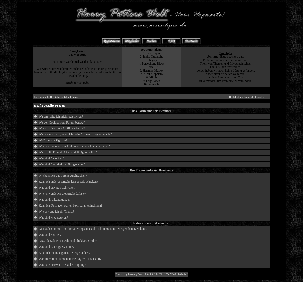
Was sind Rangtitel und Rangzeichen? (62, 164)
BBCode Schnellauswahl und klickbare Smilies (68, 240)
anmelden (250, 96)
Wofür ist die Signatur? (53, 140)
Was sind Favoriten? (51, 158)
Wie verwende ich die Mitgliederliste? (62, 193)
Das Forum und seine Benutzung (151, 170)
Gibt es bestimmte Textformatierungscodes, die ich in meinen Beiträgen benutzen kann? (93, 228)
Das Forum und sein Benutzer (151, 110)
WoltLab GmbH (179, 274)
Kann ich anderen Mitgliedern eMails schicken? (68, 181)
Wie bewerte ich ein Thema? (56, 211)
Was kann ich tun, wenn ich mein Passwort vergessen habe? (75, 134)
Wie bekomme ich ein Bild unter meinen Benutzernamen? (74, 146)
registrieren (262, 96)
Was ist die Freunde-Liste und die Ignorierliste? (68, 152)
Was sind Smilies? (50, 234)
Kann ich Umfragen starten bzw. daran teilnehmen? (70, 205)
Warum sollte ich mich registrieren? (61, 116)
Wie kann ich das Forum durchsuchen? (63, 175)
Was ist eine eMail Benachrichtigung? (62, 264)
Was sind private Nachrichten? (58, 187)
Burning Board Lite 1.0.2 (141, 274)
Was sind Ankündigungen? (55, 199)
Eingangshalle (41, 96)
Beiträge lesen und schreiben (151, 223)
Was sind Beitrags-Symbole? (56, 246)
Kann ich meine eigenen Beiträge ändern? (64, 252)
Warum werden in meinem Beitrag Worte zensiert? (70, 258)
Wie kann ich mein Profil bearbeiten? (62, 128)
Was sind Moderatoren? (53, 217)
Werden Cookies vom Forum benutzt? (62, 122)
